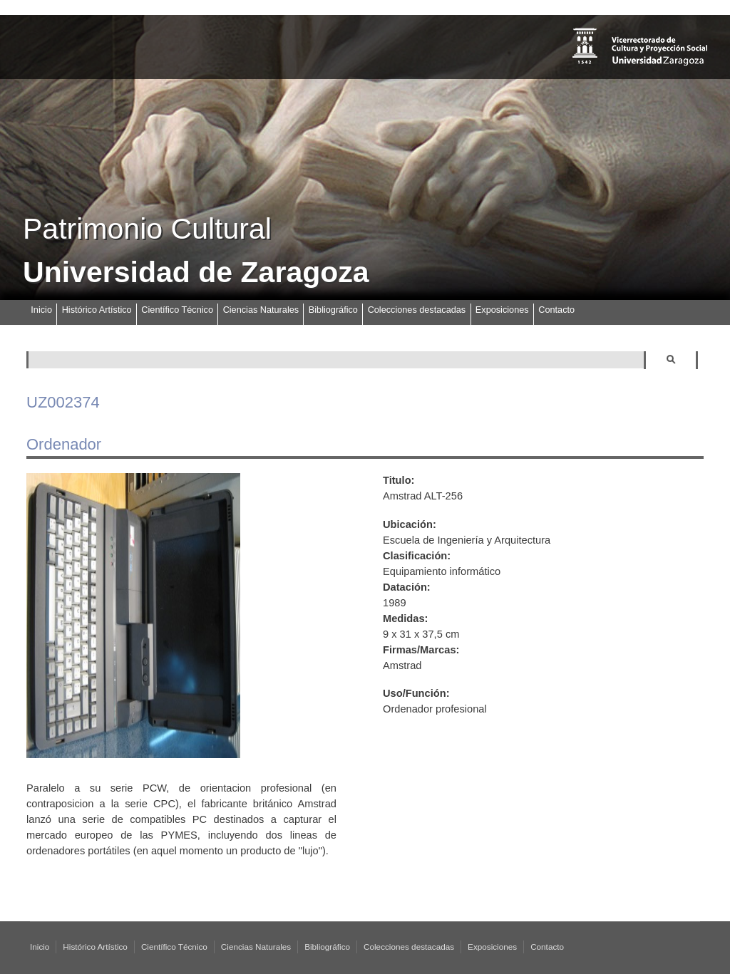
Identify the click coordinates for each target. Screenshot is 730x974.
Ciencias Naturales (261, 310)
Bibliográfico (333, 310)
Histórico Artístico (97, 310)
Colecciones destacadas (417, 310)
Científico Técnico (177, 310)
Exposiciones (502, 310)
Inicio (41, 310)
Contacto (556, 310)
